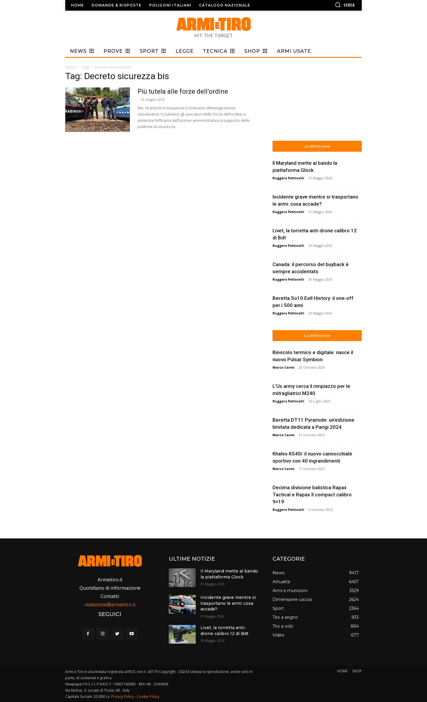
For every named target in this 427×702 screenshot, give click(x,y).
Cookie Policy (148, 696)
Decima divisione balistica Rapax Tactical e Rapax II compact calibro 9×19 (312, 494)
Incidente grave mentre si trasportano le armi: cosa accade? (228, 603)
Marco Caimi (283, 367)
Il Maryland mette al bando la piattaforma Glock (229, 574)
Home (70, 67)
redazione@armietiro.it (110, 604)
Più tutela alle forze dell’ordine (183, 91)
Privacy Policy (122, 696)
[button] (328, 5)
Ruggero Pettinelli (288, 178)
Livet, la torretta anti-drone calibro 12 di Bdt (224, 630)
